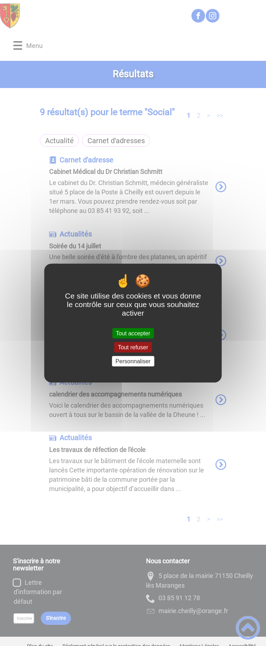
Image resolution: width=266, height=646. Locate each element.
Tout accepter (133, 333)
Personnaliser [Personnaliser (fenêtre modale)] (133, 361)
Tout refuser (133, 347)
